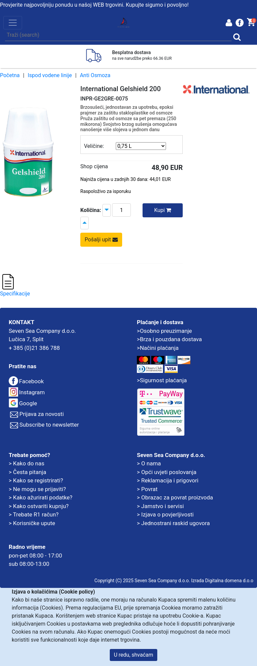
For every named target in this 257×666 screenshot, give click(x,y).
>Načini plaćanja (158, 348)
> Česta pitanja (27, 472)
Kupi (162, 210)
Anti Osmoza (95, 75)
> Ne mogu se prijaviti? (37, 489)
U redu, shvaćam (133, 655)
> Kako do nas (26, 463)
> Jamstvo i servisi (160, 506)
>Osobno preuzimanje (164, 330)
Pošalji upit (101, 239)
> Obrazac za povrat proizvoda (175, 497)
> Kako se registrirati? (36, 480)
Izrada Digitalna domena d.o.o (222, 580)
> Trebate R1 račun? (34, 514)
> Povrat (147, 489)
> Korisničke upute (32, 523)
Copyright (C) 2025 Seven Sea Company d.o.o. (142, 580)
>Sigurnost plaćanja (162, 380)
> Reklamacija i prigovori (167, 480)
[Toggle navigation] (12, 22)
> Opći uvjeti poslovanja (166, 472)
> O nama (149, 463)
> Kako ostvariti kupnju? (39, 506)
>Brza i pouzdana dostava (169, 339)
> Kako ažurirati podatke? (40, 497)
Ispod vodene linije (50, 75)
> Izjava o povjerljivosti (165, 514)
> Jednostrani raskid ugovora (173, 523)
